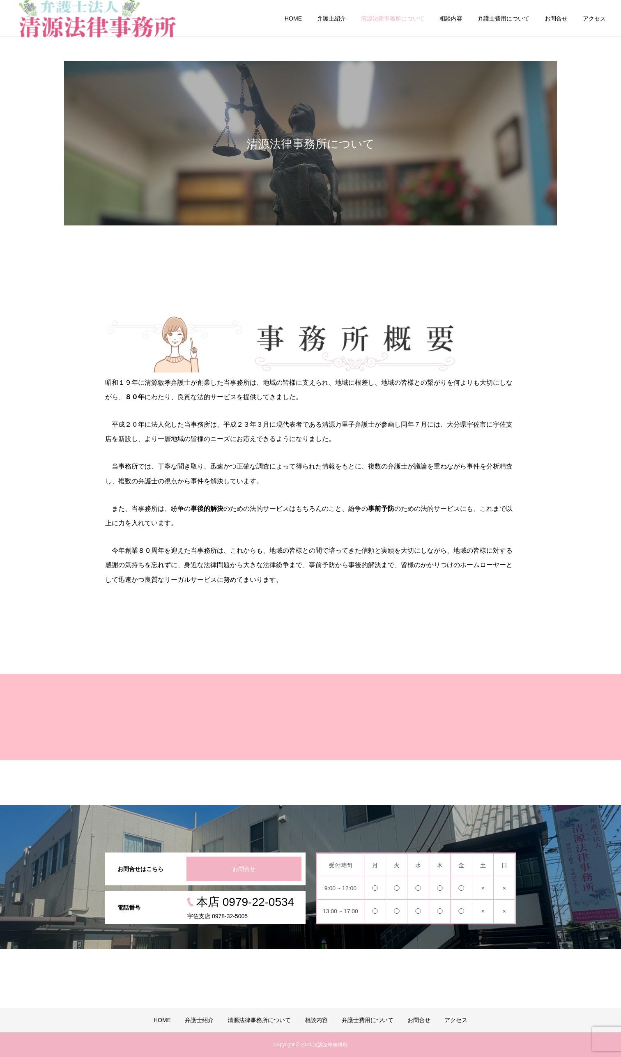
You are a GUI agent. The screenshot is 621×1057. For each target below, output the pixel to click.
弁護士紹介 (331, 18)
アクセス (594, 18)
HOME (293, 18)
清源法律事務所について (392, 18)
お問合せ (556, 18)
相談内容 (450, 18)
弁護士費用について (503, 18)
